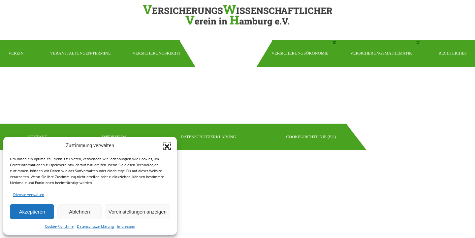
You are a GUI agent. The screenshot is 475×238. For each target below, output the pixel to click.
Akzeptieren (32, 212)
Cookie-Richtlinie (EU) (311, 137)
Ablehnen (79, 212)
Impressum (126, 226)
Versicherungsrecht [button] (157, 53)
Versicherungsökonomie (300, 53)
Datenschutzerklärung (95, 226)
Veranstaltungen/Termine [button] (80, 53)
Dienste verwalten (28, 194)
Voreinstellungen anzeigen (138, 212)
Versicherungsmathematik (381, 53)
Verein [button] (15, 53)
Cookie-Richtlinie (59, 226)
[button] (167, 145)
